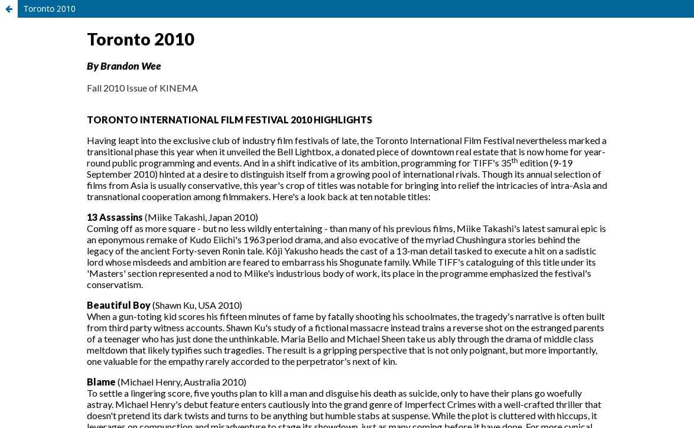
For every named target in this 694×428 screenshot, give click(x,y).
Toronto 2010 (50, 8)
